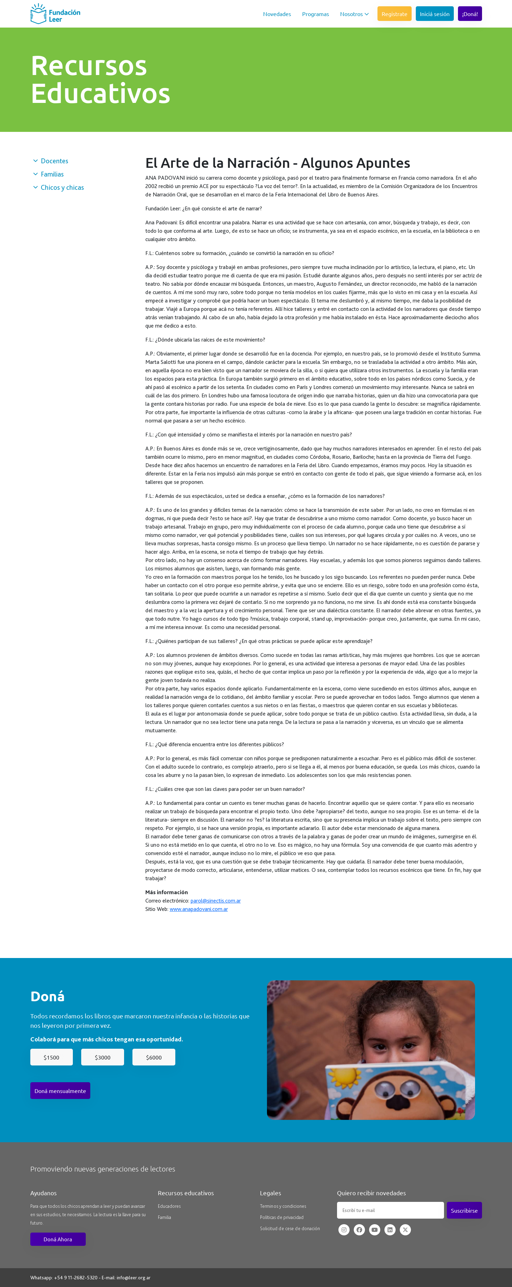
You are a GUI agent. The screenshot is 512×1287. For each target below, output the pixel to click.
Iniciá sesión (435, 13)
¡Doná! (470, 13)
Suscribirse (464, 1210)
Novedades (277, 13)
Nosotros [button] (354, 13)
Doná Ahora (58, 1239)
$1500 (51, 1057)
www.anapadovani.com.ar (199, 909)
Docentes (50, 161)
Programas (315, 13)
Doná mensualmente (60, 1090)
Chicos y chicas (58, 187)
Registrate (394, 13)
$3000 (102, 1057)
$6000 (154, 1057)
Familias (48, 174)
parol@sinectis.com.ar (216, 900)
